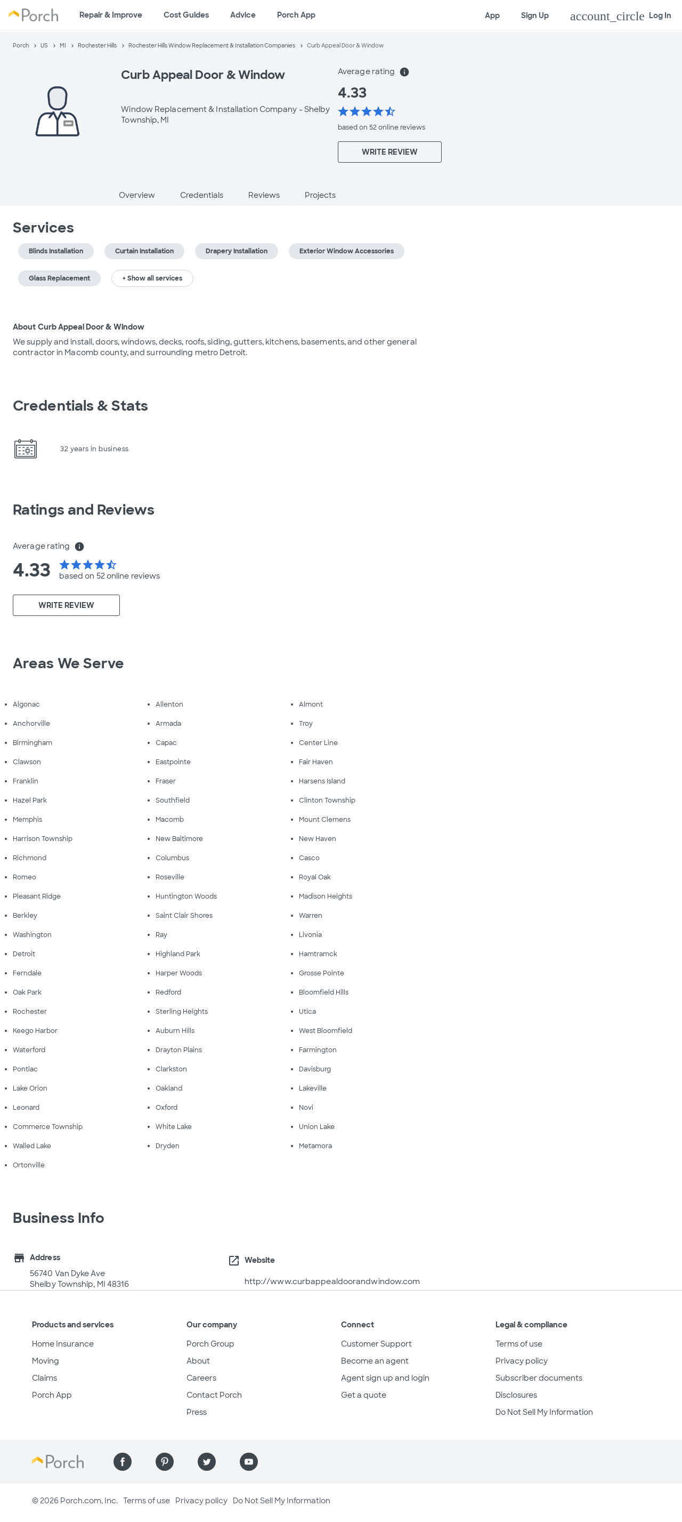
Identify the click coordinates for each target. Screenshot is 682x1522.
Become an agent (375, 1361)
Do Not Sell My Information (544, 1412)
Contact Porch (214, 1395)
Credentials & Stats (80, 406)
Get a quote (363, 1395)
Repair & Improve (110, 15)
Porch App (296, 15)
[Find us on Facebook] (122, 1462)
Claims (44, 1378)
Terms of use (519, 1344)
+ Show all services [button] (152, 278)
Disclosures (516, 1395)
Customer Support (376, 1344)
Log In (620, 16)
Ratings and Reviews (84, 510)
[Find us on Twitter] (207, 1462)
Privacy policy (522, 1361)
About (198, 1361)
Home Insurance (63, 1344)
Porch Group (210, 1344)
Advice (243, 15)
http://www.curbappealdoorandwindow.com (332, 1281)
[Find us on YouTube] (249, 1462)
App (492, 15)
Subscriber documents (539, 1378)
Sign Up (535, 15)
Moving (45, 1361)
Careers (201, 1378)
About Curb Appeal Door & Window (78, 327)
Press (196, 1412)
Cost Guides (186, 15)
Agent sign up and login (385, 1378)
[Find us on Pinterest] (165, 1462)
